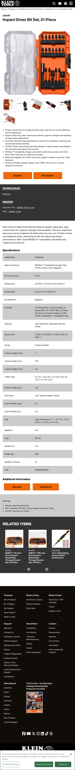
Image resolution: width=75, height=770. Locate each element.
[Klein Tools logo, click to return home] (37, 750)
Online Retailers (33, 603)
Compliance (46, 486)
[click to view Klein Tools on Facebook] (24, 734)
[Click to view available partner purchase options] (17, 175)
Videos (52, 606)
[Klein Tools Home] (10, 5)
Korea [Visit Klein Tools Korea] (6, 709)
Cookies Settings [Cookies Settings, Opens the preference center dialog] (11, 766)
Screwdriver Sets (65, 9)
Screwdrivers (49, 9)
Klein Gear (30, 608)
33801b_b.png (15, 211)
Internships (53, 645)
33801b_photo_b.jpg (25, 207)
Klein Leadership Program (56, 651)
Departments (54, 632)
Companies (31, 628)
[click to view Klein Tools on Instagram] (38, 734)
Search (7, 649)
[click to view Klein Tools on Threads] (51, 734)
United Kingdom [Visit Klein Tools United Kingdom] (11, 722)
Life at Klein (54, 641)
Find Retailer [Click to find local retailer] (48, 175)
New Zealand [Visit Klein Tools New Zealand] (9, 717)
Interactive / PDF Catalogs (56, 601)
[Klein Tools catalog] (39, 686)
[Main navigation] (70, 3)
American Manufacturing (32, 638)
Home (3, 9)
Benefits (52, 636)
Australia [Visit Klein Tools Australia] (8, 687)
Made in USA (9, 616)
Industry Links (55, 611)
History (29, 643)
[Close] (71, 756)
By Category (9, 603)
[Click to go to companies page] (65, 3)
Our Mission (31, 632)
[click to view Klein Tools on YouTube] (29, 734)
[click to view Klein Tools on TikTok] (46, 734)
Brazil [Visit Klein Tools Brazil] (6, 692)
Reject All (63, 766)
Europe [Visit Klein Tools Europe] (7, 696)
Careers (52, 628)
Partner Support (10, 641)
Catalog (11, 9)
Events (29, 648)
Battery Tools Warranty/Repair (11, 663)
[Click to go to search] (54, 4)
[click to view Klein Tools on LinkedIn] (42, 734)
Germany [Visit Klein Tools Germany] (8, 700)
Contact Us (8, 632)
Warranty (17, 486)
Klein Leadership (33, 652)
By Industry (9, 608)
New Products (10, 599)
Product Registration (13, 653)
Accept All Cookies (44, 766)
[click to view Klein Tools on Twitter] (33, 734)
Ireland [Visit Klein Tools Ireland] (7, 705)
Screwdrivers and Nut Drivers (29, 9)
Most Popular (9, 612)
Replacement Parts (12, 645)
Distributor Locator (34, 599)
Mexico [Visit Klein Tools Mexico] (7, 713)
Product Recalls (11, 658)
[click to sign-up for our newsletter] (59, 3)
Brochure (6, 194)
